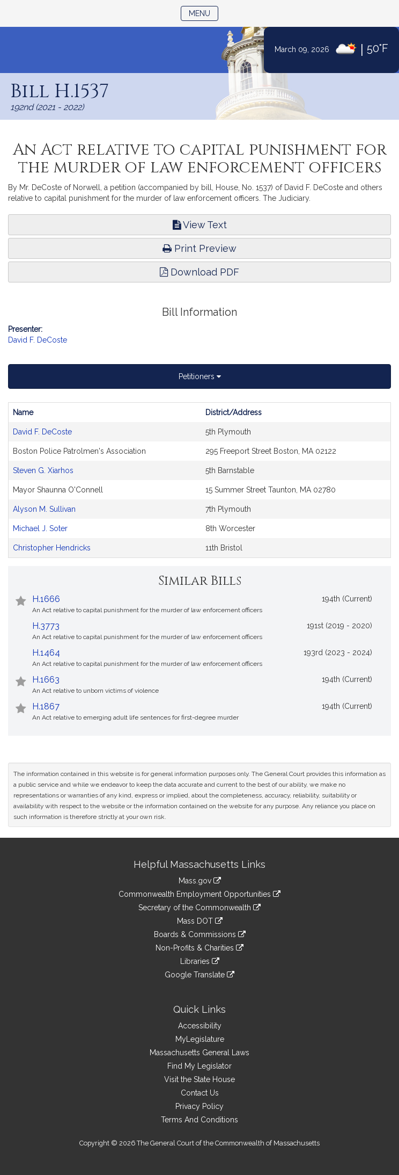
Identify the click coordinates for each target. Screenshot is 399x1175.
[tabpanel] (199, 480)
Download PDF (199, 272)
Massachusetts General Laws (199, 1052)
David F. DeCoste (37, 340)
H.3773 (46, 626)
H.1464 (46, 653)
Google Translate (199, 974)
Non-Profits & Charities (199, 948)
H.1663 (46, 679)
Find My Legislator (199, 1066)
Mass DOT (200, 921)
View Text (200, 224)
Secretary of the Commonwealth (199, 907)
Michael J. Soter (40, 528)
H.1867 (46, 706)
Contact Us (200, 1093)
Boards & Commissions (200, 934)
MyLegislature (199, 1039)
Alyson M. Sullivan (44, 509)
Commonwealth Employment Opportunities (199, 894)
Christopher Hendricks (52, 547)
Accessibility (199, 1025)
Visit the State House (199, 1079)
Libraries (199, 961)
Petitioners (200, 376)
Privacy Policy (199, 1106)
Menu (203, 13)
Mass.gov (200, 880)
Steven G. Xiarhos (43, 470)
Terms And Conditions (199, 1119)
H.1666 (46, 599)
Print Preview (199, 248)
